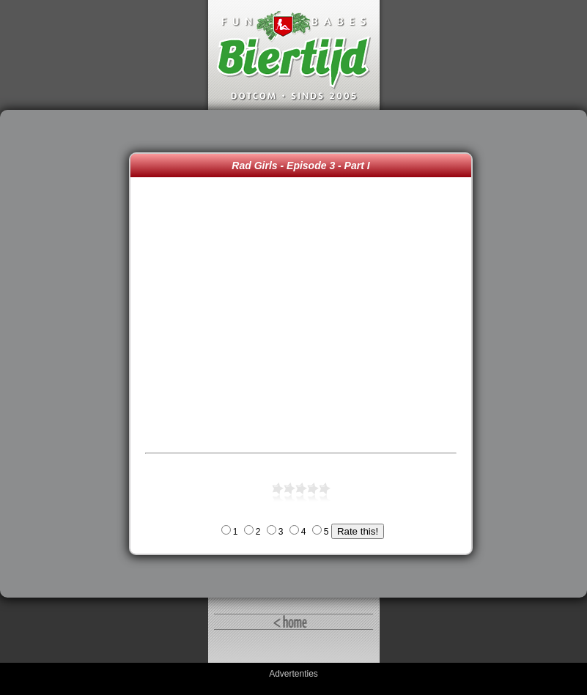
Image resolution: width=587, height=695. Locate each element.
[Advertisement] (68, 353)
